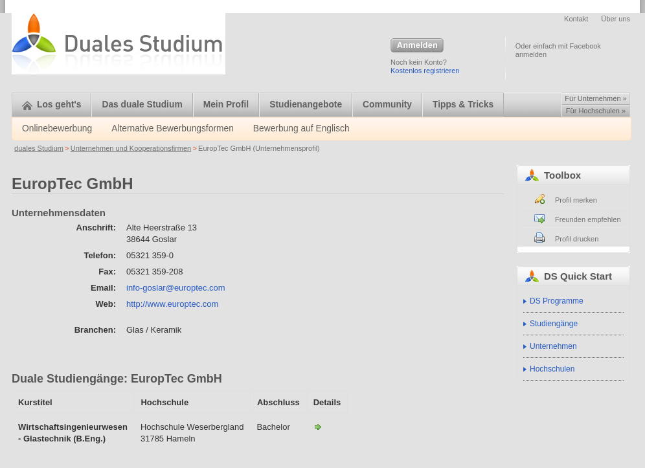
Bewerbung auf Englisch (301, 128)
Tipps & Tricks (463, 104)
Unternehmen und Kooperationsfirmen (131, 148)
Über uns (615, 19)
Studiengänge (554, 323)
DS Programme (556, 301)
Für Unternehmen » (595, 98)
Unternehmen (553, 346)
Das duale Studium (142, 104)
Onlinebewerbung (57, 128)
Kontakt (576, 19)
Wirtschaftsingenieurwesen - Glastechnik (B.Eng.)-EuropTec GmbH (318, 426)
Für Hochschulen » (596, 111)
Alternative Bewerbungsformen (172, 128)
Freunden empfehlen (588, 219)
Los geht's (51, 104)
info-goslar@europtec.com (175, 288)
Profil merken (576, 200)
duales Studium (38, 148)
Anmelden (417, 46)
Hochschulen (552, 368)
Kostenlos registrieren (424, 70)
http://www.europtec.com (172, 304)
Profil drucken (576, 239)
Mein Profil (226, 104)
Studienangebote (305, 104)
